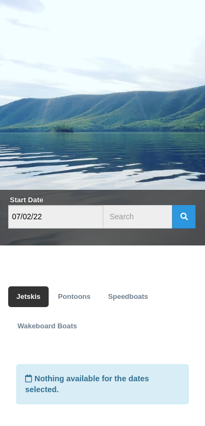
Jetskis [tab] (28, 296)
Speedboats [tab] (128, 296)
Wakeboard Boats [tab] (47, 326)
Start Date (26, 200)
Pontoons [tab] (74, 296)
